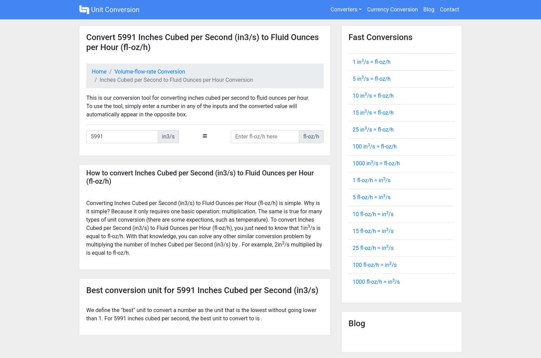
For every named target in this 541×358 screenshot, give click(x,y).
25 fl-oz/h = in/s (373, 248)
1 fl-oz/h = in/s (372, 180)
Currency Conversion (392, 9)
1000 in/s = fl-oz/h (376, 163)
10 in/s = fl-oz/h (373, 96)
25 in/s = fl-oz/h (373, 129)
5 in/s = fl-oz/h (372, 79)
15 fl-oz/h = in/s (373, 231)
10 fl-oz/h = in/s (373, 214)
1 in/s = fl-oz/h (372, 62)
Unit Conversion (109, 9)
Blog (428, 9)
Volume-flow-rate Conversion (150, 71)
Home (99, 71)
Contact (449, 9)
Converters (344, 9)
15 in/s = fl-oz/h (373, 112)
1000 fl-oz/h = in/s (376, 282)
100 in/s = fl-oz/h (375, 146)
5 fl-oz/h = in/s (372, 197)
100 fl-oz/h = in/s (375, 265)
